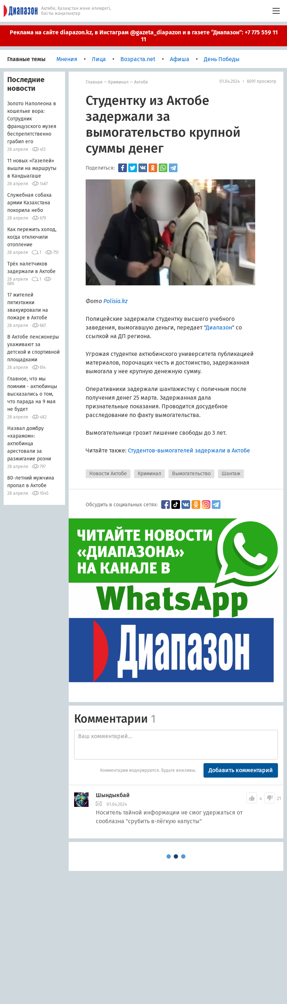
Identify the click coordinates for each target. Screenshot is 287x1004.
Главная (94, 82)
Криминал (118, 82)
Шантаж (231, 474)
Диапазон (219, 327)
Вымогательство (191, 474)
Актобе (141, 82)
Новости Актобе (108, 474)
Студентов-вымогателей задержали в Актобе (189, 450)
